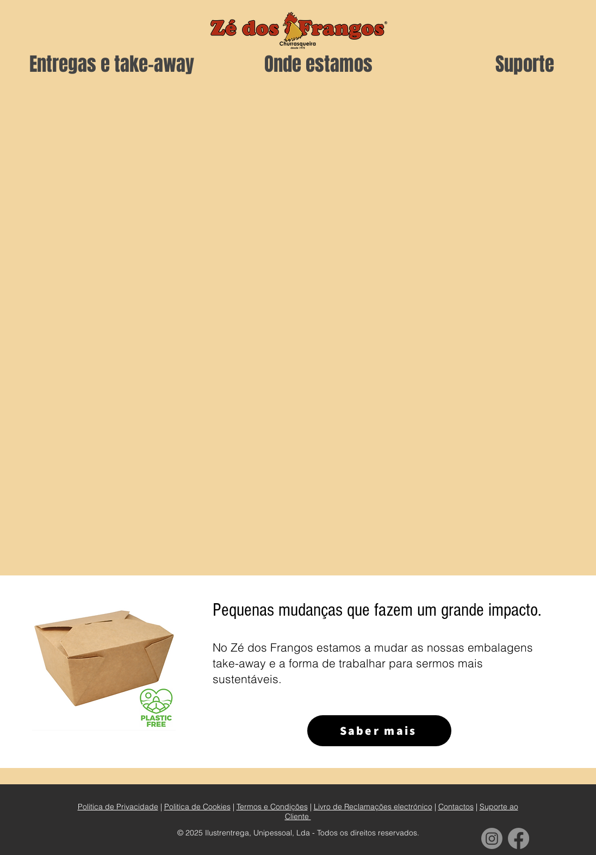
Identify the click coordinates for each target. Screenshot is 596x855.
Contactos (456, 806)
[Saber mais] (379, 730)
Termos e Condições (272, 806)
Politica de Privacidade (118, 806)
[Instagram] (491, 838)
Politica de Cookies (197, 806)
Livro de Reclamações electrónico (373, 806)
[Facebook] (518, 838)
